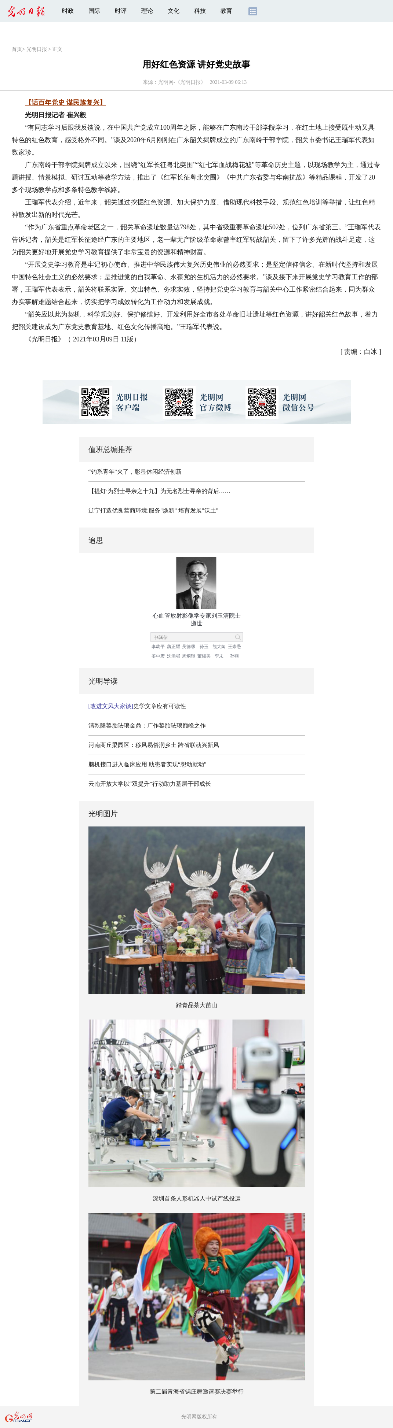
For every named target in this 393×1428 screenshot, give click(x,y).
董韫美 (204, 656)
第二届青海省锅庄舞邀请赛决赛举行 (197, 1391)
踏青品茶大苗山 (196, 1005)
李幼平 (158, 646)
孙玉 (204, 646)
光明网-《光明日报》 (182, 82)
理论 (147, 11)
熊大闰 (219, 646)
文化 (173, 11)
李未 (219, 656)
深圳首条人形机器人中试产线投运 (197, 1198)
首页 (17, 49)
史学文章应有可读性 (137, 706)
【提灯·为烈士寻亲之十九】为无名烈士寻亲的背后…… (159, 491)
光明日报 (36, 49)
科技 (200, 11)
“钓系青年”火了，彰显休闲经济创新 (135, 472)
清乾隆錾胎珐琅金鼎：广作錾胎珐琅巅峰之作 (147, 725)
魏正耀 (173, 646)
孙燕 (234, 656)
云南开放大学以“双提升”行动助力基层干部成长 (149, 784)
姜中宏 (158, 656)
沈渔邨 (173, 656)
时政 (68, 11)
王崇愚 (234, 646)
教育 (226, 11)
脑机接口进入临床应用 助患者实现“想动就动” (147, 764)
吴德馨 (188, 646)
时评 (121, 11)
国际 (94, 11)
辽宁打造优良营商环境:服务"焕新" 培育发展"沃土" (153, 510)
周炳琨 (188, 656)
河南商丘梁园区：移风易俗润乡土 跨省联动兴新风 (153, 745)
